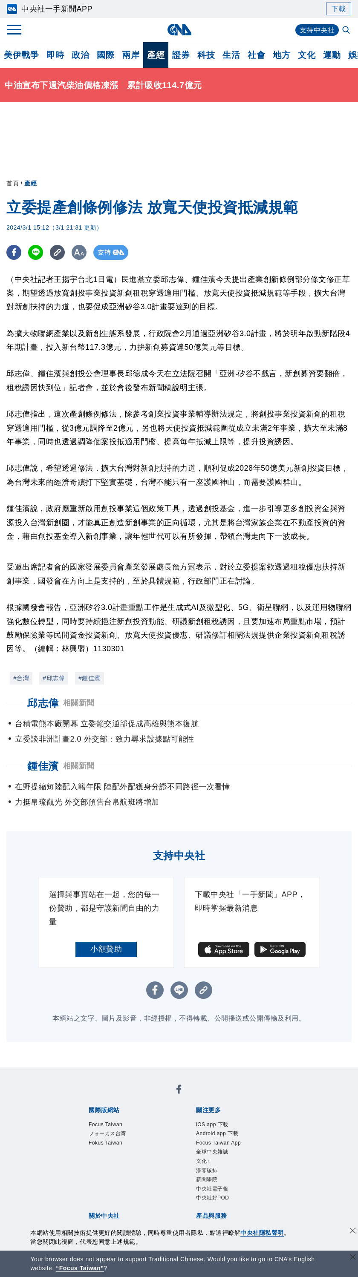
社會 (256, 55)
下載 (339, 8)
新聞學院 (206, 1179)
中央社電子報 (212, 1189)
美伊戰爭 (21, 55)
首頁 (12, 183)
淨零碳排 (206, 1170)
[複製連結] (57, 252)
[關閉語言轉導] (353, 1258)
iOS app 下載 (212, 1124)
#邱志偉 (54, 678)
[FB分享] (13, 252)
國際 (105, 55)
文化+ (203, 1161)
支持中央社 (317, 30)
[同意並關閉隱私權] (353, 1231)
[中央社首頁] (179, 29)
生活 (231, 55)
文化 (306, 55)
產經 (156, 55)
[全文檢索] (347, 30)
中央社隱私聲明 (262, 1232)
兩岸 (130, 55)
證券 (181, 55)
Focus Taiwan (105, 1124)
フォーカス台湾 (107, 1133)
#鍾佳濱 (89, 678)
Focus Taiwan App (218, 1143)
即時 (55, 55)
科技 (206, 55)
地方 (281, 55)
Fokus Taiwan (105, 1143)
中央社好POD (212, 1198)
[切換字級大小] (79, 252)
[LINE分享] (35, 252)
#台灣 (21, 678)
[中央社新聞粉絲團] (179, 1090)
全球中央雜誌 (212, 1152)
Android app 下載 (217, 1133)
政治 (80, 55)
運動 (332, 55)
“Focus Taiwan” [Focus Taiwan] (80, 1268)
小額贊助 (106, 949)
